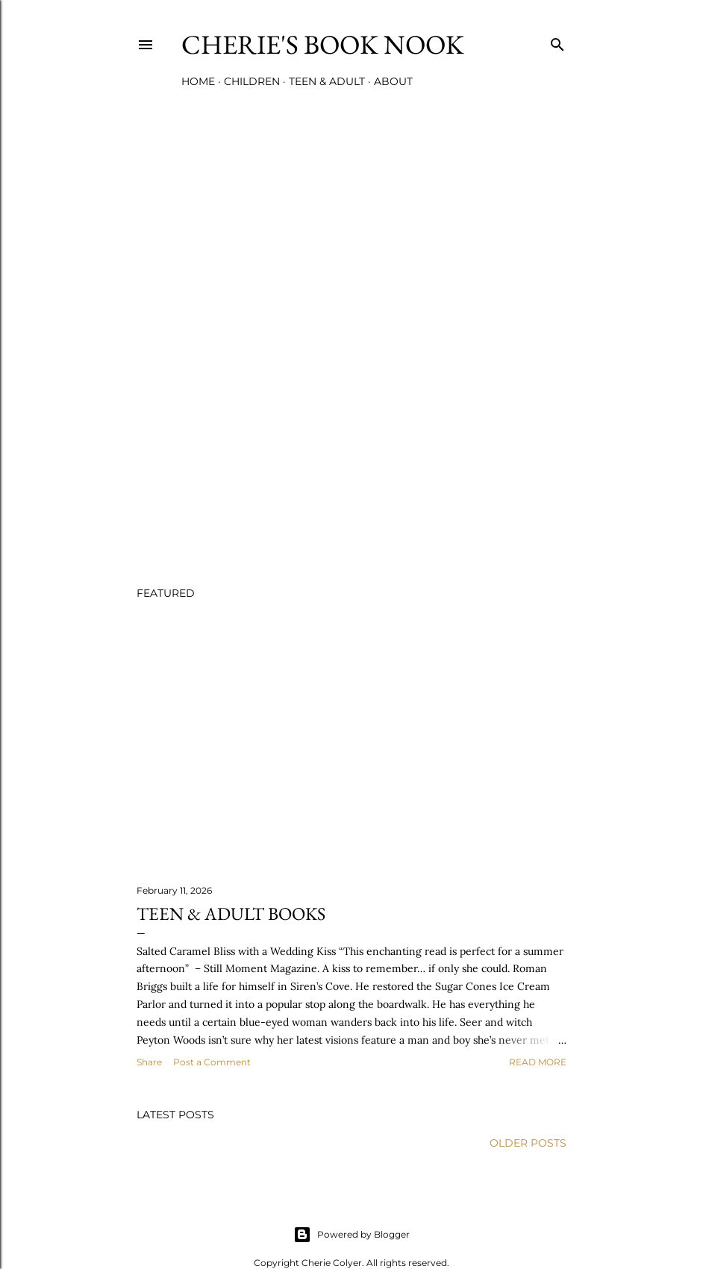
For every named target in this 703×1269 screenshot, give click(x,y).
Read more (537, 1062)
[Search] (557, 41)
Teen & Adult (327, 81)
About (393, 81)
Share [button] (149, 1062)
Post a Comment (212, 1062)
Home (198, 81)
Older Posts (528, 1143)
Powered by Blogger (351, 1235)
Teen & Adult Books (231, 913)
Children (252, 81)
